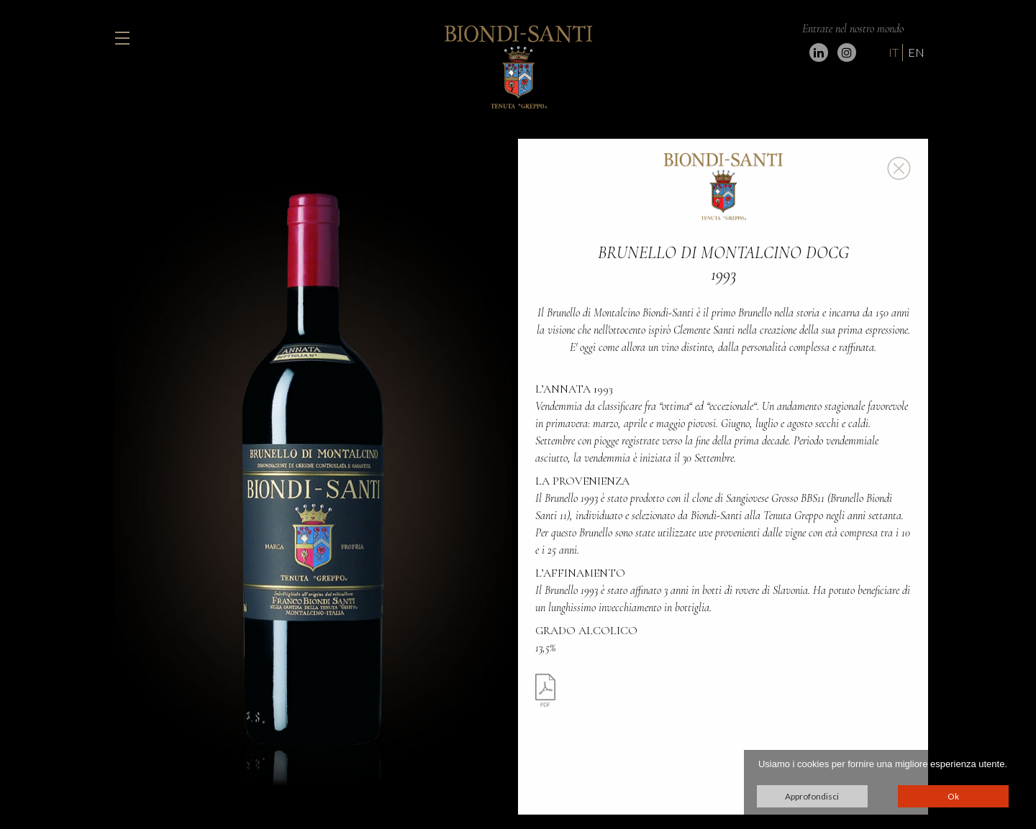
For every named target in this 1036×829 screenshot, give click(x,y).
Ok (953, 796)
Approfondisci (812, 796)
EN (916, 52)
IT (894, 52)
